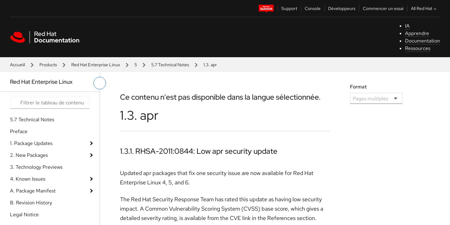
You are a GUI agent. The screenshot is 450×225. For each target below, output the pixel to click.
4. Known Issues (27, 179)
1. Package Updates (31, 143)
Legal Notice (24, 214)
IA (407, 25)
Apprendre (417, 33)
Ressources (417, 48)
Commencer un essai (383, 8)
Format (358, 86)
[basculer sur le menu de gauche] (99, 83)
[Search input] (50, 103)
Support (289, 8)
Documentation (422, 41)
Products (48, 65)
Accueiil (17, 65)
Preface (19, 131)
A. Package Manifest (33, 191)
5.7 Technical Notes (170, 65)
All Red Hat (424, 8)
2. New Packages (29, 155)
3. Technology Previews (36, 167)
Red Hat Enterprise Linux (95, 65)
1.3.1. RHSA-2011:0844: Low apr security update (199, 151)
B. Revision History (31, 202)
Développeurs (341, 8)
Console (313, 8)
